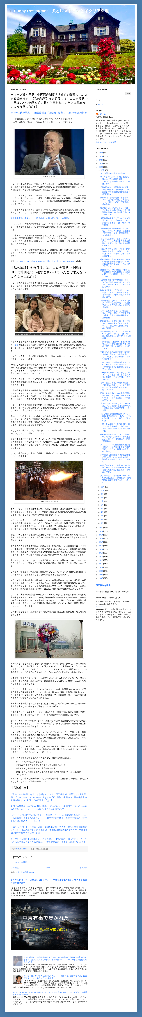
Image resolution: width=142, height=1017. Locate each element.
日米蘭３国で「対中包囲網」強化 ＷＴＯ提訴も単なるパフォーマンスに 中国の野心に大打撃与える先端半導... (115, 283)
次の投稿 (15, 868)
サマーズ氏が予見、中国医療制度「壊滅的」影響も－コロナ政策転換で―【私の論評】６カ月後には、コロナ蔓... (115, 386)
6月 (102, 505)
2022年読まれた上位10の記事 (112, 173)
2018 (101, 538)
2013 (101, 556)
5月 (102, 509)
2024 (101, 160)
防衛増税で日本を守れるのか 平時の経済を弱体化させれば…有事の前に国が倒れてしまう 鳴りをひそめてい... (115, 262)
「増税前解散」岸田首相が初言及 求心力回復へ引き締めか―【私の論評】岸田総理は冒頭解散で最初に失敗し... (115, 190)
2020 (101, 531)
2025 (101, 156)
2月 (102, 519)
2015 (101, 549)
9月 (102, 494)
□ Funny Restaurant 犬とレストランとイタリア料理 (60, 11)
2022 (101, 167)
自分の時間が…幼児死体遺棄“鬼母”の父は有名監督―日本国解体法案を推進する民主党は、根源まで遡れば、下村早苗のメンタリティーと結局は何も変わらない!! (55, 959)
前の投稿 (83, 868)
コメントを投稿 (20, 862)
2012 (101, 560)
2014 (101, 553)
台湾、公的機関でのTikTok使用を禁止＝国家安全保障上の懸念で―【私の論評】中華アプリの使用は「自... (115, 427)
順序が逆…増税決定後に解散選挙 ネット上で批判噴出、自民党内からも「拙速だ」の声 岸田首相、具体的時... (115, 201)
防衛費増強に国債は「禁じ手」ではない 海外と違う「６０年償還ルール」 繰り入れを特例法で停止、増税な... (115, 324)
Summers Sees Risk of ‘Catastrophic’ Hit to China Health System (46, 261)
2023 (101, 163)
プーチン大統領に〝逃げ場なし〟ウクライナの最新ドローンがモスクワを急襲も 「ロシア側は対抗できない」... (115, 376)
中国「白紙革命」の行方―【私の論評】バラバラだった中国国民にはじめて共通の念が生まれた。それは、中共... (115, 468)
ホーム (49, 868)
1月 (102, 523)
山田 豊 (102, 114)
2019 (101, 535)
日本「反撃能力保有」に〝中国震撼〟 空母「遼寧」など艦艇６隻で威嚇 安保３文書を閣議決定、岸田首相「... (115, 314)
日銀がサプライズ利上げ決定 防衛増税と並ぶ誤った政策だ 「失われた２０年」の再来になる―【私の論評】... (115, 252)
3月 (102, 516)
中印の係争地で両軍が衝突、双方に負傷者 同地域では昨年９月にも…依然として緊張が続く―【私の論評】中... (115, 355)
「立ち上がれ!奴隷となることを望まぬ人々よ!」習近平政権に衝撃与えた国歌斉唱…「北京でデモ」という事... (115, 406)
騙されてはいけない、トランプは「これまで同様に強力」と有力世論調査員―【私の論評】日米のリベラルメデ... (115, 211)
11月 (103, 487)
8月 (102, 498)
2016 (101, 546)
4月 (102, 512)
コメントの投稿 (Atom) (24, 872)
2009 (101, 571)
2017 (101, 542)
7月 (102, 501)
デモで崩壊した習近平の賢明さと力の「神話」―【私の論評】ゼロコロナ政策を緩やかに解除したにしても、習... (115, 365)
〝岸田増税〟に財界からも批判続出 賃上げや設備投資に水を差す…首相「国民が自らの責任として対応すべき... (116, 345)
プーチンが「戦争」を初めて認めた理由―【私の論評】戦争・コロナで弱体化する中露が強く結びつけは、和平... (115, 180)
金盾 (17, 345)
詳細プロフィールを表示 (106, 142)
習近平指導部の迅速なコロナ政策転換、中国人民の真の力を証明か (40, 218)
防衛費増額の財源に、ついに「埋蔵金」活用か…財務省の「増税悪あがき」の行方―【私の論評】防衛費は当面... (115, 437)
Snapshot (100, 607)
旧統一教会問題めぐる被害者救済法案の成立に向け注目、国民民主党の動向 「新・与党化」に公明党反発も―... (115, 396)
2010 (101, 567)
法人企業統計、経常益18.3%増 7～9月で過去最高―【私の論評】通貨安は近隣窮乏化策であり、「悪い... (115, 479)
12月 (103, 170)
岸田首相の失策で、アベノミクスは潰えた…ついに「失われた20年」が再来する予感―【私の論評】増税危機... (115, 221)
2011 (101, 564)
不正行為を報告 (103, 585)
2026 (101, 152)
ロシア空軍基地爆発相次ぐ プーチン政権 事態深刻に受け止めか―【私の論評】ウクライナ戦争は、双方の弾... (115, 417)
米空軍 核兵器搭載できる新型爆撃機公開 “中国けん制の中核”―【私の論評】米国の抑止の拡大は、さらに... (115, 458)
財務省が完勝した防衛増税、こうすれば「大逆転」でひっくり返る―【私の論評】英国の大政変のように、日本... (115, 293)
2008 (101, 575)
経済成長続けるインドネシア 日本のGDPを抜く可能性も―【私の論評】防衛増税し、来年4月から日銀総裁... (115, 334)
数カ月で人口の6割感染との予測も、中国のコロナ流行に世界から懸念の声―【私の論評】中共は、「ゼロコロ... (115, 273)
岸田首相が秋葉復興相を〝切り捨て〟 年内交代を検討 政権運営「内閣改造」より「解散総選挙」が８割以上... (115, 231)
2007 (101, 578)
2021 (101, 527)
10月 (103, 490)
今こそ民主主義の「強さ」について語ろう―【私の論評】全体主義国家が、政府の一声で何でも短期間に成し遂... (115, 242)
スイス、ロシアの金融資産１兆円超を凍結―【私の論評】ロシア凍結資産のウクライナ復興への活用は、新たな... (115, 448)
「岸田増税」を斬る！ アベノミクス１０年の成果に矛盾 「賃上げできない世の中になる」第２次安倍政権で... (115, 304)
